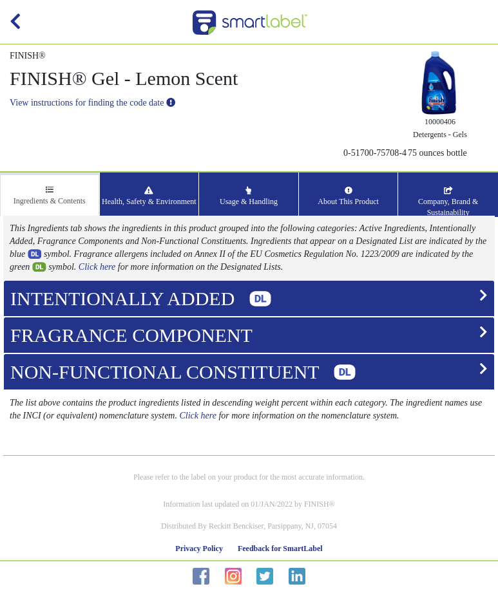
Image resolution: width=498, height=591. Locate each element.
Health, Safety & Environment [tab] (149, 196)
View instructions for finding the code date (92, 103)
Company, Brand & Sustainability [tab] (448, 202)
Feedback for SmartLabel (280, 548)
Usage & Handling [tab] (249, 196)
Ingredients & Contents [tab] (50, 195)
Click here (97, 267)
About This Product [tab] (348, 196)
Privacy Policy (199, 548)
